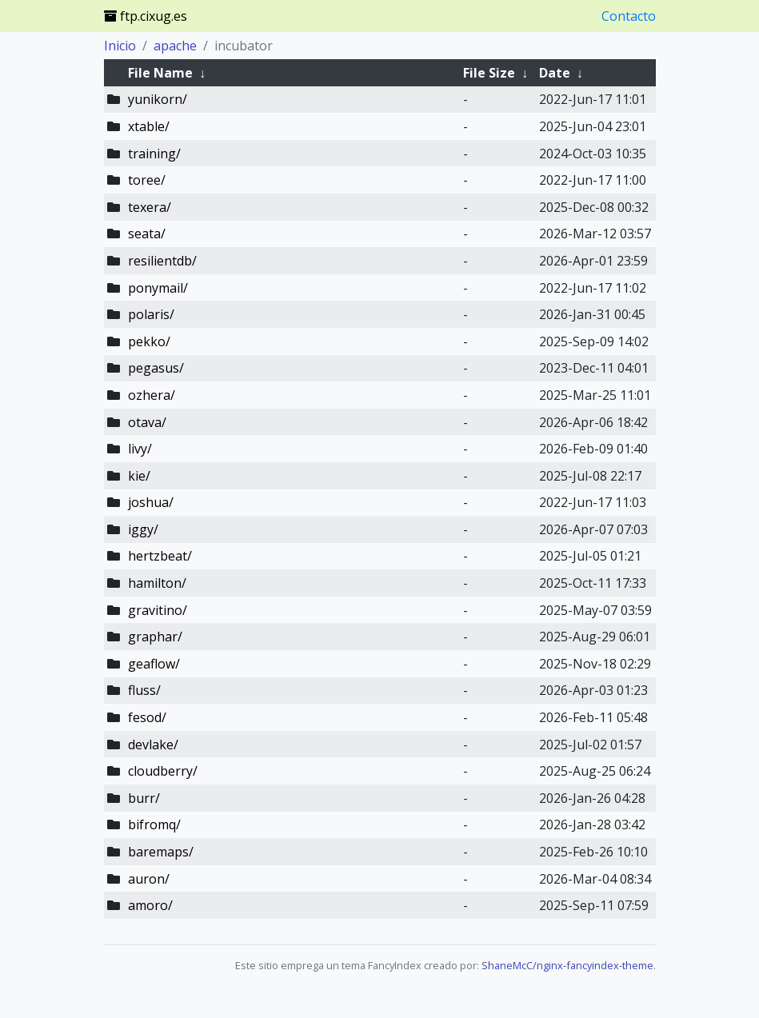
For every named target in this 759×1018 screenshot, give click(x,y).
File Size (489, 73)
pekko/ (149, 341)
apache (175, 45)
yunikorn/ (157, 99)
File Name (160, 73)
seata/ (147, 233)
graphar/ (155, 636)
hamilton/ (157, 583)
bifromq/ (154, 824)
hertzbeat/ (160, 556)
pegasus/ (156, 368)
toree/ (147, 180)
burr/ (144, 798)
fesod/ (147, 717)
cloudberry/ (163, 771)
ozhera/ (151, 395)
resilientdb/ (162, 260)
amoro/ (150, 905)
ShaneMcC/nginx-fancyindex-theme (567, 965)
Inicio (120, 45)
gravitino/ (157, 610)
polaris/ (151, 314)
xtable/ (149, 126)
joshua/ (151, 502)
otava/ (147, 422)
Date (554, 73)
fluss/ (144, 690)
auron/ (149, 879)
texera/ (149, 207)
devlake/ (153, 744)
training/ (154, 153)
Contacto (628, 16)
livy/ (140, 448)
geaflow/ (154, 664)
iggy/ (143, 529)
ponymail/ (158, 288)
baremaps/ (161, 851)
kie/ (139, 476)
